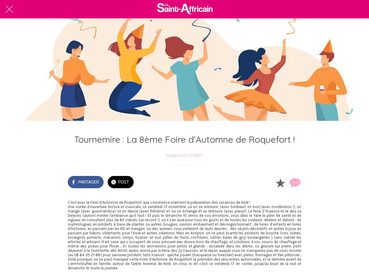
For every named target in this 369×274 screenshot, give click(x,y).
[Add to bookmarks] (280, 183)
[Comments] (294, 183)
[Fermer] (9, 9)
